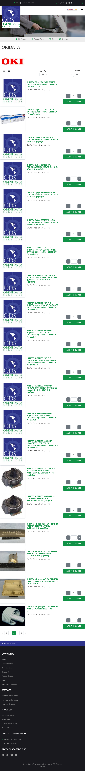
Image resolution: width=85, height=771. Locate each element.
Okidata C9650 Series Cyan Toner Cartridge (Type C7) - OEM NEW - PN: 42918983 (42, 167)
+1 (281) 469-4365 (64, 3)
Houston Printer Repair (10, 696)
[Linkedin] (16, 755)
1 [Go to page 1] (10, 633)
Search (82, 3)
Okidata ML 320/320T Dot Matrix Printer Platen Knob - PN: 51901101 (42, 609)
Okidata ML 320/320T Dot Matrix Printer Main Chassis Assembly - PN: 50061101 (42, 581)
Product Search (38, 39)
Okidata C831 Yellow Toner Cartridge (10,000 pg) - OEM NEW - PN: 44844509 (42, 112)
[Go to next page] (21, 633)
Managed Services (8, 704)
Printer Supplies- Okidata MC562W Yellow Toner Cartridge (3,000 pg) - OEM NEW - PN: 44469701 (42, 444)
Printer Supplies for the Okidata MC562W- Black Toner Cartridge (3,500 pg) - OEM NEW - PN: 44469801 (42, 361)
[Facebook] (3, 755)
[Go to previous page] (7, 633)
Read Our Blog (7, 668)
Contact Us (6, 672)
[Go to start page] (2, 633)
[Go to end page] (25, 633)
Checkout (64, 39)
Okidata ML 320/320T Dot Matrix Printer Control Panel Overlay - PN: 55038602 (42, 526)
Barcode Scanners (8, 715)
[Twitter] (7, 755)
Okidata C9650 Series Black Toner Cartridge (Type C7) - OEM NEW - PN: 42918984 (42, 139)
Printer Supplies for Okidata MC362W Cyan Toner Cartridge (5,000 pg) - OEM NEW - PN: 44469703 (42, 278)
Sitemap (42, 766)
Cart (52, 39)
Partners (4, 680)
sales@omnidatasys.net (24, 3)
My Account (21, 39)
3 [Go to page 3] (17, 633)
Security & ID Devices (9, 724)
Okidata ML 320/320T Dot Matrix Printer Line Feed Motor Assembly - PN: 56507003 (42, 553)
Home (4, 660)
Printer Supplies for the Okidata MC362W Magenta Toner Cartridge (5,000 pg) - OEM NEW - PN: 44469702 (42, 306)
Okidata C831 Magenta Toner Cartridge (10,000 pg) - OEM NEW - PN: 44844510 (42, 84)
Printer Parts (6, 719)
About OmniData (7, 664)
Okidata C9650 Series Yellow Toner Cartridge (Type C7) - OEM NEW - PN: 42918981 (42, 222)
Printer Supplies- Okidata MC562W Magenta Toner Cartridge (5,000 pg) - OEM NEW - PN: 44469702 (42, 416)
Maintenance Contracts (10, 700)
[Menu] (82, 10)
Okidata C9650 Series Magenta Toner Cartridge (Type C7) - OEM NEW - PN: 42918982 (42, 195)
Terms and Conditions (9, 684)
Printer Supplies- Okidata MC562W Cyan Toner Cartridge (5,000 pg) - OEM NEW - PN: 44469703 (42, 389)
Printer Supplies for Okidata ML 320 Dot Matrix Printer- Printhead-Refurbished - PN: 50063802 (41, 472)
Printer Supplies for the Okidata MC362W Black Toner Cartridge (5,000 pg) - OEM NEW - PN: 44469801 (42, 251)
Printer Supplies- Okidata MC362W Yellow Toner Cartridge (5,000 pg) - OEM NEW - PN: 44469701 (42, 334)
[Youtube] (12, 755)
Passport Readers (8, 728)
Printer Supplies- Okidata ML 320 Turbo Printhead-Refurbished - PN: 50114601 (41, 498)
